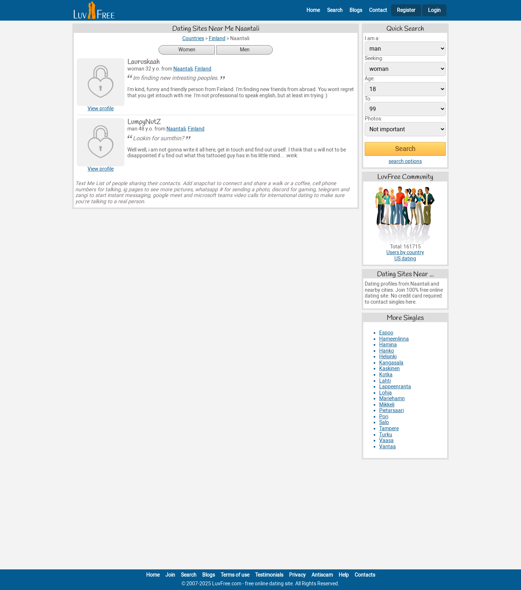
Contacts (365, 575)
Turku (385, 435)
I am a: (372, 38)
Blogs (356, 10)
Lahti (385, 381)
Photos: (373, 119)
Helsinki (388, 357)
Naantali (182, 69)
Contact (378, 10)
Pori (383, 417)
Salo (384, 422)
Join (170, 575)
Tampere (389, 429)
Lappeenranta (395, 387)
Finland (203, 69)
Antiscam (322, 575)
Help (344, 575)
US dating (405, 259)
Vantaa (387, 447)
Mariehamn (392, 399)
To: (368, 99)
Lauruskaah (143, 62)
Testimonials (269, 575)
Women (186, 50)
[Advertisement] (260, 516)
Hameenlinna (394, 339)
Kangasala (391, 363)
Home (313, 10)
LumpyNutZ (144, 122)
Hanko (386, 351)
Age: (369, 79)
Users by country (405, 252)
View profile (101, 109)
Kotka (386, 375)
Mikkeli (386, 405)
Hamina (388, 345)
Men (245, 50)
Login (434, 10)
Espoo (386, 333)
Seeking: (374, 58)
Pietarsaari (391, 410)
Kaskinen (389, 368)
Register (406, 10)
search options (405, 161)
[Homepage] (94, 10)
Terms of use (235, 575)
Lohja (385, 393)
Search (335, 10)
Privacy (297, 575)
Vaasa (386, 440)
